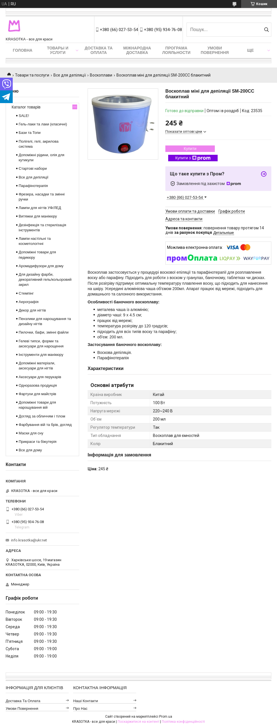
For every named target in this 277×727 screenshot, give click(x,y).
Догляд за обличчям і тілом (42, 416)
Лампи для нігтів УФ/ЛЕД (40, 208)
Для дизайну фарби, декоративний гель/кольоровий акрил (45, 279)
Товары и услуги (57, 50)
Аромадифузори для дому (41, 266)
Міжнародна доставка (137, 50)
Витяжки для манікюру (38, 216)
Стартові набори (33, 168)
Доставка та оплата (99, 50)
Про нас (80, 708)
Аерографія (28, 302)
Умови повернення (215, 50)
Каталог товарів (26, 107)
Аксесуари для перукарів (40, 377)
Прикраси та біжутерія (38, 441)
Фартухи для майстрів (37, 394)
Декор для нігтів (32, 310)
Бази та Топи (30, 132)
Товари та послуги (32, 75)
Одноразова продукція (38, 385)
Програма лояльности (176, 50)
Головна (22, 50)
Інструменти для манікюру (41, 354)
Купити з (193, 158)
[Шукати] (266, 30)
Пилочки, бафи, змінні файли (43, 332)
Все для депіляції (69, 75)
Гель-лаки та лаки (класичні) (43, 124)
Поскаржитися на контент (138, 722)
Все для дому (30, 450)
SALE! (24, 116)
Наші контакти (85, 701)
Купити (190, 148)
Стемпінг (26, 293)
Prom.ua (165, 717)
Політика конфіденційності (183, 722)
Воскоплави (101, 75)
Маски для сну (31, 433)
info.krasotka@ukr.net (29, 540)
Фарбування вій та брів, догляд (45, 425)
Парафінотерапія (33, 186)
